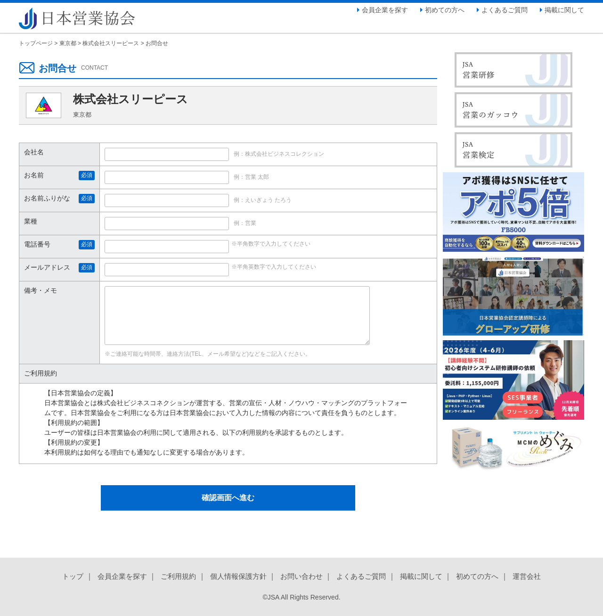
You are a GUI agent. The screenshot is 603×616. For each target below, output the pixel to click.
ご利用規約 (178, 576)
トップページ (36, 43)
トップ (72, 576)
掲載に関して (564, 10)
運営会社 (527, 576)
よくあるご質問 (504, 10)
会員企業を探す (385, 10)
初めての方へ (444, 10)
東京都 (67, 43)
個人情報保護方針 (238, 576)
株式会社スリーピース (110, 43)
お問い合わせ (301, 576)
